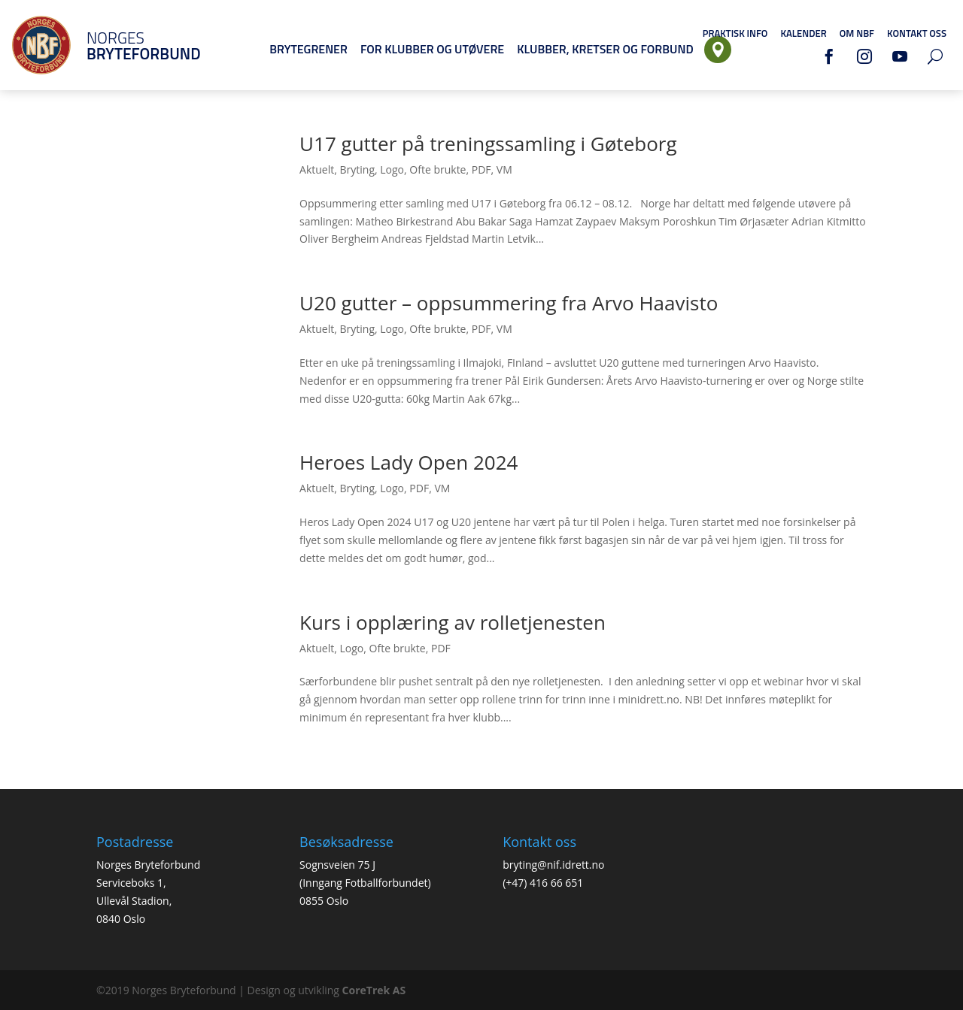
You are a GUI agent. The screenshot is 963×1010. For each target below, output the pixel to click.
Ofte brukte (437, 169)
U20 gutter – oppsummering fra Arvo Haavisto (508, 302)
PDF (481, 169)
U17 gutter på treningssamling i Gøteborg (487, 143)
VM (504, 169)
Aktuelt (316, 169)
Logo (392, 169)
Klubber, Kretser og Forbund (605, 49)
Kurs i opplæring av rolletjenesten (452, 622)
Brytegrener (308, 49)
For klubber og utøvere (432, 49)
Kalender (803, 33)
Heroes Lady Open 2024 (408, 462)
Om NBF (857, 33)
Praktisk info (735, 33)
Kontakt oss (916, 33)
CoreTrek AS (374, 990)
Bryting (357, 169)
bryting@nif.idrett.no (553, 864)
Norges (124, 45)
